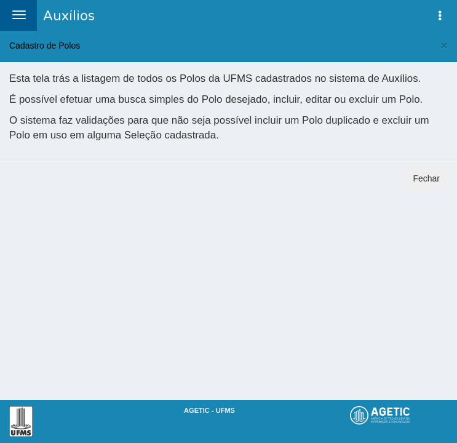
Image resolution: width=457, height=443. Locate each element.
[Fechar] (444, 45)
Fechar (426, 178)
